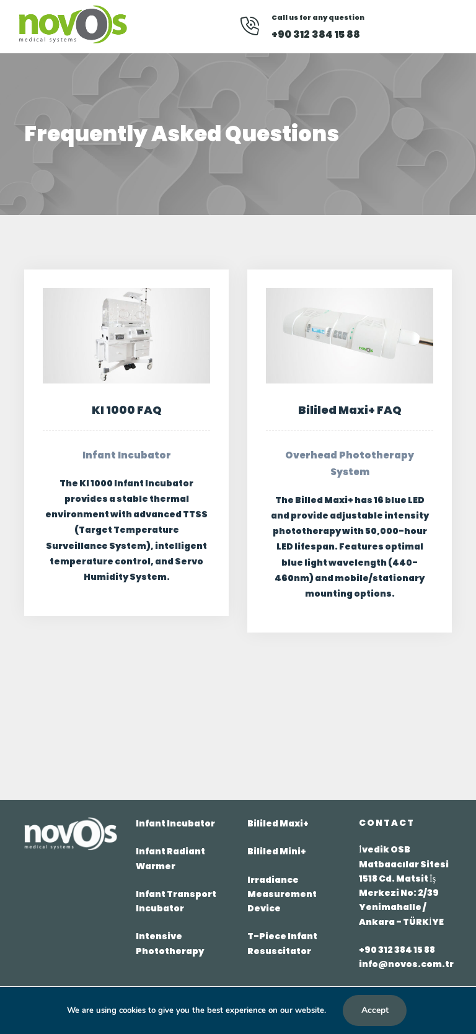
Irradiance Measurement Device (282, 894)
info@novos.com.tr (406, 964)
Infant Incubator (175, 823)
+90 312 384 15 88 (397, 950)
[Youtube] (408, 27)
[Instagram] (427, 27)
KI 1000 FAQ (127, 410)
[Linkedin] (376, 27)
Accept (375, 1010)
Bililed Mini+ (276, 851)
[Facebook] (391, 27)
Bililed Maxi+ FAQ (350, 410)
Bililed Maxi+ (278, 823)
